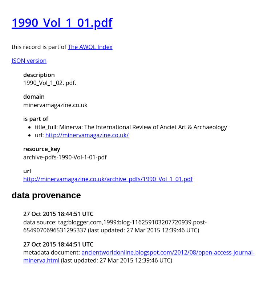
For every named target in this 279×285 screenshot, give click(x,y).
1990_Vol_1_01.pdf (62, 22)
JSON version (29, 61)
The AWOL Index (90, 47)
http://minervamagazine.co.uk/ (87, 135)
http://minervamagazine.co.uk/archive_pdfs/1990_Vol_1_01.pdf (108, 179)
